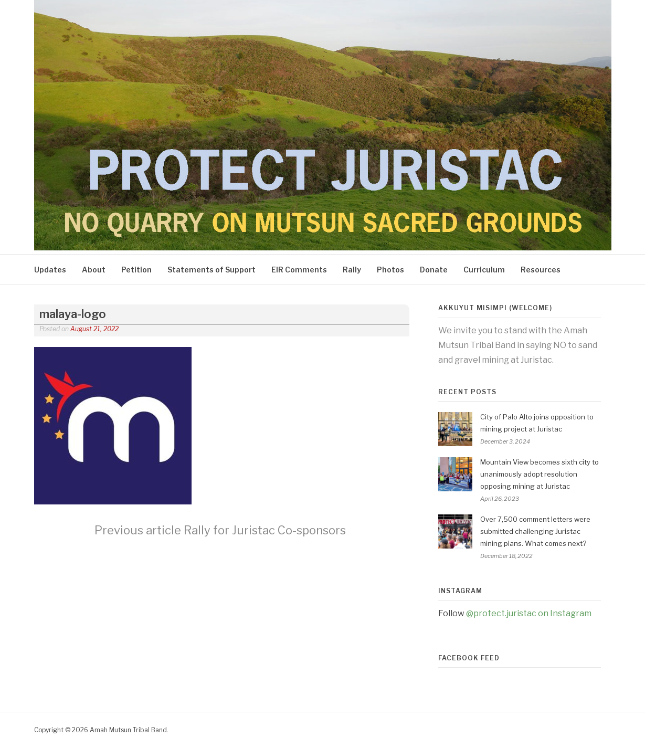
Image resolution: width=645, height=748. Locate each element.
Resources (541, 269)
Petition (136, 269)
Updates (50, 269)
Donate (434, 269)
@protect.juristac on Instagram (528, 613)
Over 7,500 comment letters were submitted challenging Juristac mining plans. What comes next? (535, 531)
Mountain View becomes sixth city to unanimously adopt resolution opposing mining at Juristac (539, 474)
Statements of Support (211, 269)
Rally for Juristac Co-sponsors (220, 530)
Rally (352, 269)
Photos (390, 269)
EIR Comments (299, 269)
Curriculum (484, 269)
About (93, 269)
